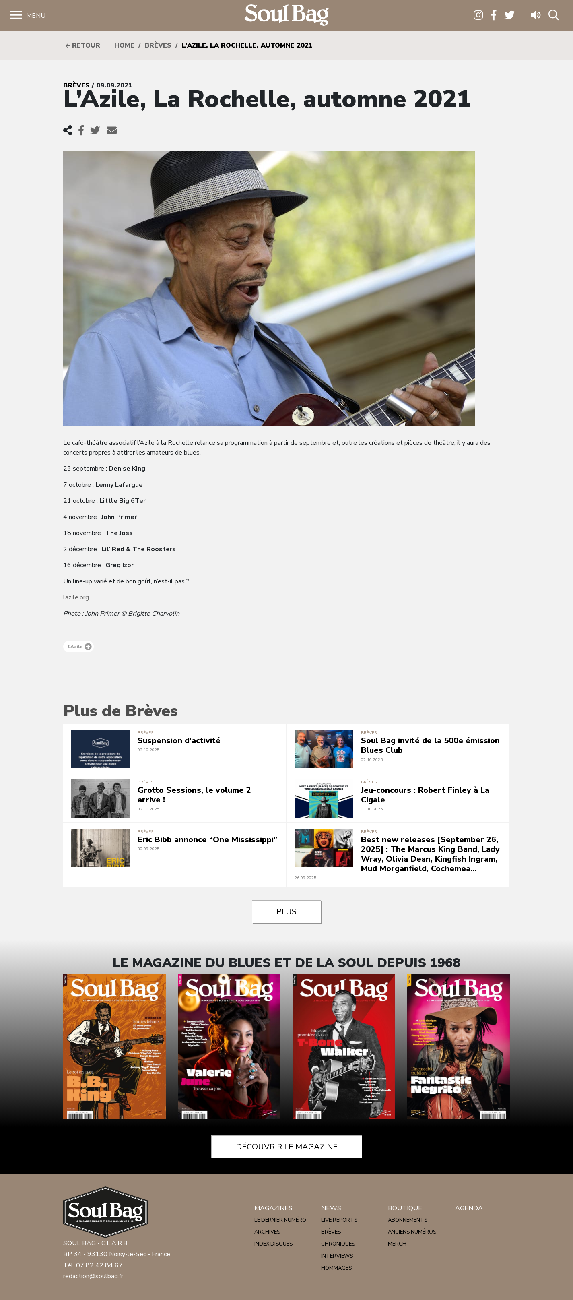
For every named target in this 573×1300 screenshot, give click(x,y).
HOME (124, 45)
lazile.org (76, 597)
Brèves (158, 45)
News (331, 1208)
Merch (397, 1244)
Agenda (469, 1208)
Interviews (337, 1256)
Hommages (336, 1268)
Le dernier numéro (280, 1220)
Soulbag (286, 15)
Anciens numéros (412, 1232)
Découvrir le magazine (287, 1146)
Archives (267, 1232)
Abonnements (407, 1220)
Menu (35, 15)
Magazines (273, 1208)
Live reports (339, 1220)
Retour (83, 45)
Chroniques (338, 1244)
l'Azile (80, 646)
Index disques (273, 1244)
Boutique (405, 1208)
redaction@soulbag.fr (93, 1276)
